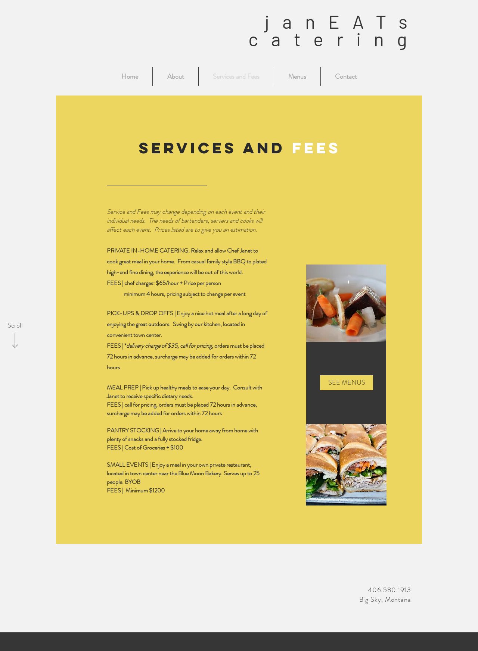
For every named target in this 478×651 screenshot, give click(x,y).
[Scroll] (15, 326)
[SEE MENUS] (346, 382)
